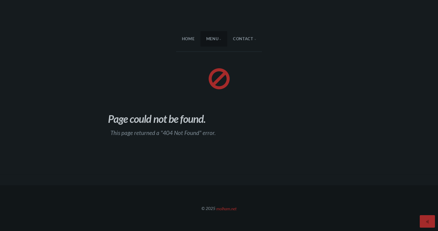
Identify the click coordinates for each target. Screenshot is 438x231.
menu (212, 38)
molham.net (226, 208)
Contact (243, 38)
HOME (188, 38)
